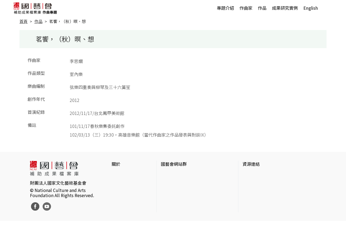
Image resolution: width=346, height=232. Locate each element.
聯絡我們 (120, 192)
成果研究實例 (285, 8)
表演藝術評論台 (176, 192)
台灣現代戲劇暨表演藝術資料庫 (272, 209)
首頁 (23, 21)
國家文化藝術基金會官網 (184, 174)
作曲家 (245, 8)
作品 (262, 8)
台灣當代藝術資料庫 (261, 174)
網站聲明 (120, 183)
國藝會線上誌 (174, 183)
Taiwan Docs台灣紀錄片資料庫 (271, 218)
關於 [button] (116, 164)
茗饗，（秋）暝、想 (67, 21)
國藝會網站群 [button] (174, 164)
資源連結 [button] (251, 164)
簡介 (116, 174)
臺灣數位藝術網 (257, 192)
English (310, 8)
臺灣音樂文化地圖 (259, 200)
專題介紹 (225, 8)
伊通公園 (251, 183)
